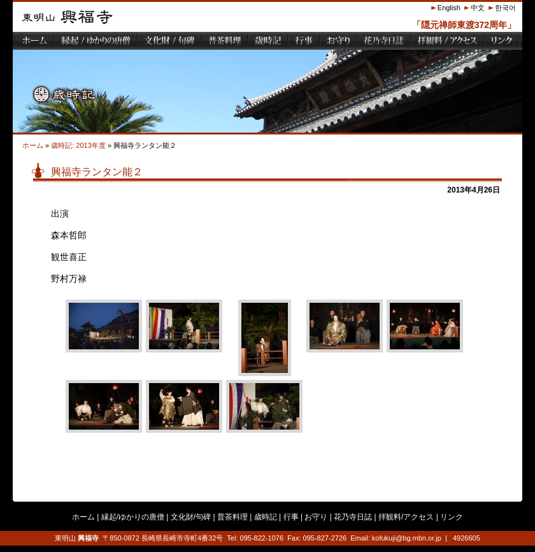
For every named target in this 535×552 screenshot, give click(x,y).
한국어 (505, 7)
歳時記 (265, 516)
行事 (291, 516)
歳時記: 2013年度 (78, 145)
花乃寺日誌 (353, 516)
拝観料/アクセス (406, 516)
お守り (315, 516)
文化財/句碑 (191, 516)
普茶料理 (232, 516)
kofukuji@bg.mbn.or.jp (406, 538)
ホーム (32, 145)
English (449, 7)
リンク (451, 516)
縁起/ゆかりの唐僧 (132, 516)
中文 (478, 7)
